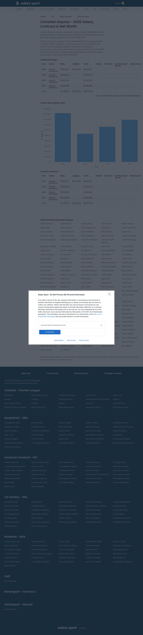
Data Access (71, 340)
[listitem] (71, 325)
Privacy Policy (84, 340)
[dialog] (71, 317)
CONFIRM (49, 332)
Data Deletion (59, 340)
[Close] (110, 295)
